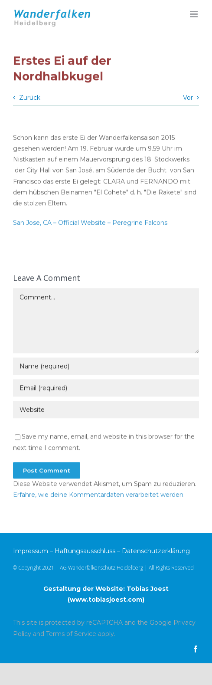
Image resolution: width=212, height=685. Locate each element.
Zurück (29, 98)
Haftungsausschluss (85, 551)
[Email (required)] (106, 388)
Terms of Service (71, 634)
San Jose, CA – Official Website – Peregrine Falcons (90, 223)
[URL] (106, 410)
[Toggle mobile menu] (194, 14)
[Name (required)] (106, 367)
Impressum (30, 551)
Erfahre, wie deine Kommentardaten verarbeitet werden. (99, 495)
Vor (188, 98)
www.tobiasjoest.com (106, 599)
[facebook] (195, 649)
